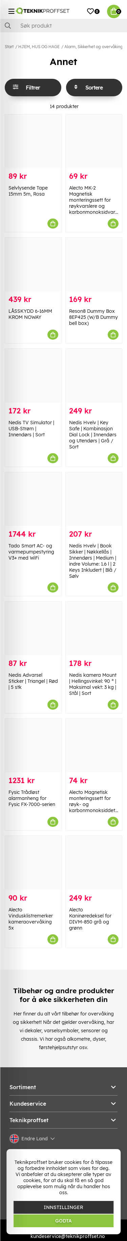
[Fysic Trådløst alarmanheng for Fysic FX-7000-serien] (33, 745)
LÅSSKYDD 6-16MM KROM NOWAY (30, 314)
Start (9, 46)
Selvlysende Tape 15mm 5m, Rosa (28, 191)
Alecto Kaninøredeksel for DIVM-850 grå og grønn (90, 919)
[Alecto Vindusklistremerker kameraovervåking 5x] (33, 863)
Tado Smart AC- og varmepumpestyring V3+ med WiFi (31, 552)
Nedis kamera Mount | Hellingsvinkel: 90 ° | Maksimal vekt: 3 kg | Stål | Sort (93, 684)
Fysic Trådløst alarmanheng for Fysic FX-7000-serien (31, 798)
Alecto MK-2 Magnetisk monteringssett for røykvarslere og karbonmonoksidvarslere (97, 200)
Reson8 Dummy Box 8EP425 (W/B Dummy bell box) (93, 317)
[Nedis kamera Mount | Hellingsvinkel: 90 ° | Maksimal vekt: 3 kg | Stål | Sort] (94, 628)
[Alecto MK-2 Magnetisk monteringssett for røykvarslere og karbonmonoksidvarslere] (94, 141)
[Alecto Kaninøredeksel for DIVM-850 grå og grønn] (94, 863)
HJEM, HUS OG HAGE (39, 46)
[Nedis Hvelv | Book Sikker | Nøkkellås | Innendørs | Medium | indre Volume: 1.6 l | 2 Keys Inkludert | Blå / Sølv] (94, 499)
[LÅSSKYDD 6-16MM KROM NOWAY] (33, 264)
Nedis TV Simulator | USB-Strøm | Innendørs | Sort (31, 429)
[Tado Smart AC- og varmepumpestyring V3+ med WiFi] (33, 499)
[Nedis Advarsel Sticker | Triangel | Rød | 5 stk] (33, 628)
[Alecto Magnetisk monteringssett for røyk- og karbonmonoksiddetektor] (94, 745)
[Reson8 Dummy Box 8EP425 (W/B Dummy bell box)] (94, 264)
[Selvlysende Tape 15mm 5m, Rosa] (33, 141)
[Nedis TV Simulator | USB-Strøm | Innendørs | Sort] (33, 375)
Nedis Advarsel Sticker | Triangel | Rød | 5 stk (33, 681)
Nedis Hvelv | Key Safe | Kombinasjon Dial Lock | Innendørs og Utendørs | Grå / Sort (93, 435)
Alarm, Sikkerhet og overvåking (93, 46)
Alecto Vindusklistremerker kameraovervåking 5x (30, 919)
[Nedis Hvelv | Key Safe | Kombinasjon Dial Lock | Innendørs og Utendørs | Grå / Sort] (94, 375)
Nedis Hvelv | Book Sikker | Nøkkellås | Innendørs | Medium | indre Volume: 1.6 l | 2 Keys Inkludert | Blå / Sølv (93, 561)
